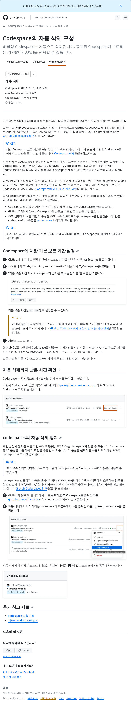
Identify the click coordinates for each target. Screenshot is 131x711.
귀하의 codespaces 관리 (23, 620)
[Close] (121, 6)
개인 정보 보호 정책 (12, 656)
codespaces (44, 220)
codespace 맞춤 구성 (21, 616)
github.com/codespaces (23, 499)
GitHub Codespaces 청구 (18, 136)
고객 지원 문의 (12, 677)
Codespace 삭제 (64, 153)
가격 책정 (71, 698)
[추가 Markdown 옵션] (33, 74)
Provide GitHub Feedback (19, 672)
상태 (61, 698)
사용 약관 (33, 698)
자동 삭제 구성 (60, 25)
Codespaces (15, 25)
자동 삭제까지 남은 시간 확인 (31, 370)
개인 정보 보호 (48, 698)
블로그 (100, 698)
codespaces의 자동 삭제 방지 (32, 437)
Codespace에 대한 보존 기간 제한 (56, 189)
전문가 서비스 (86, 698)
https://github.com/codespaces (77, 385)
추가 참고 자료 (18, 607)
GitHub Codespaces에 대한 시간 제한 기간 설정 (79, 328)
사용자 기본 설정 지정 (37, 25)
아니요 (23, 650)
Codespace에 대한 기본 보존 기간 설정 (41, 251)
